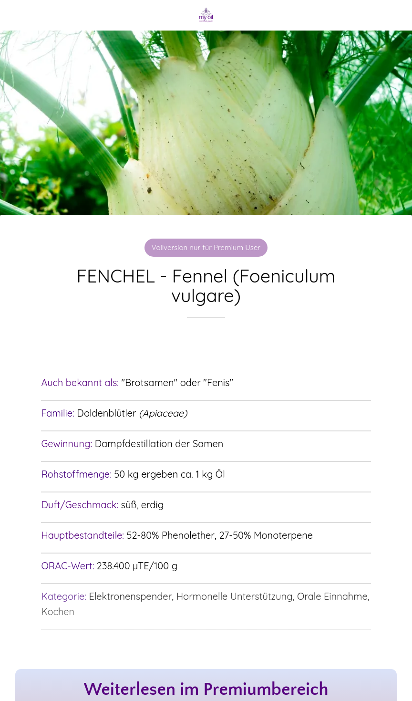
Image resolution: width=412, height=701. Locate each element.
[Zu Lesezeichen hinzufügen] (206, 346)
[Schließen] (15, 15)
